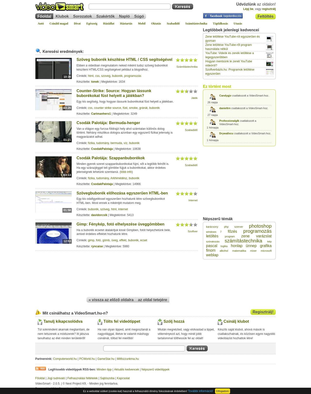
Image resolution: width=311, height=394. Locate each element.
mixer (253, 250)
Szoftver (193, 231)
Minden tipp (104, 369)
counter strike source (107, 108)
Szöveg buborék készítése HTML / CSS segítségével (125, 59)
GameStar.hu (106, 359)
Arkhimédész (118, 178)
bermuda (116, 143)
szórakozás (213, 241)
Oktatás (156, 23)
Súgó (139, 16)
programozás (132, 76)
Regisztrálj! (263, 312)
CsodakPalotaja (102, 149)
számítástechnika (243, 240)
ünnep (251, 246)
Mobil (142, 23)
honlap (236, 246)
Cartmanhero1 (101, 113)
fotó (98, 240)
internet (123, 209)
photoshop (260, 226)
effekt (122, 240)
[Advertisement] (116, 35)
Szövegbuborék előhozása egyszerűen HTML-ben (122, 193)
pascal (211, 246)
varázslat (264, 236)
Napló (124, 16)
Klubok (62, 16)
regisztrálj (269, 9)
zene (245, 236)
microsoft (266, 250)
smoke (133, 108)
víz (125, 143)
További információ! (200, 391)
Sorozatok (82, 16)
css (97, 76)
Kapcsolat (123, 378)
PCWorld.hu (87, 359)
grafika (266, 246)
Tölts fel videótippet (122, 321)
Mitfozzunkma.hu (128, 359)
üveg (114, 240)
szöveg (104, 209)
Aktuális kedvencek (126, 369)
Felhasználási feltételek (82, 378)
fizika (91, 143)
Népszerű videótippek (155, 369)
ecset (143, 240)
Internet (193, 200)
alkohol (224, 250)
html (91, 76)
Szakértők (105, 16)
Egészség (91, 23)
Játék (194, 97)
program (230, 236)
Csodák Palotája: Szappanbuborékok (111, 158)
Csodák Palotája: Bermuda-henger (108, 123)
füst (125, 108)
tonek (95, 81)
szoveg (105, 76)
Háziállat (108, 23)
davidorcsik (99, 215)
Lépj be (248, 9)
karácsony (212, 226)
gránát (143, 108)
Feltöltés (266, 16)
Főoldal (44, 16)
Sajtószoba (107, 378)
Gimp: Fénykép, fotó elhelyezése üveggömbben (120, 224)
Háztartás (126, 23)
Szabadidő (173, 23)
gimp (91, 240)
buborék (117, 76)
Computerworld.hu (65, 359)
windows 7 (214, 231)
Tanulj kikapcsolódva (63, 321)
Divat (77, 23)
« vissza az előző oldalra (111, 300)
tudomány (102, 143)
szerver (238, 226)
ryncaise (97, 246)
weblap (212, 255)
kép (269, 241)
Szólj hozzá (174, 321)
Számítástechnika (196, 23)
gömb (106, 240)
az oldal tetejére (152, 300)
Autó (41, 23)
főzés (232, 231)
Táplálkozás (220, 23)
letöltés (212, 236)
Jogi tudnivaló (56, 378)
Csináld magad (59, 23)
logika (224, 246)
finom (211, 250)
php (226, 226)
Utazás (238, 23)
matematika (239, 250)
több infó (126, 172)
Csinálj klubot (236, 321)
